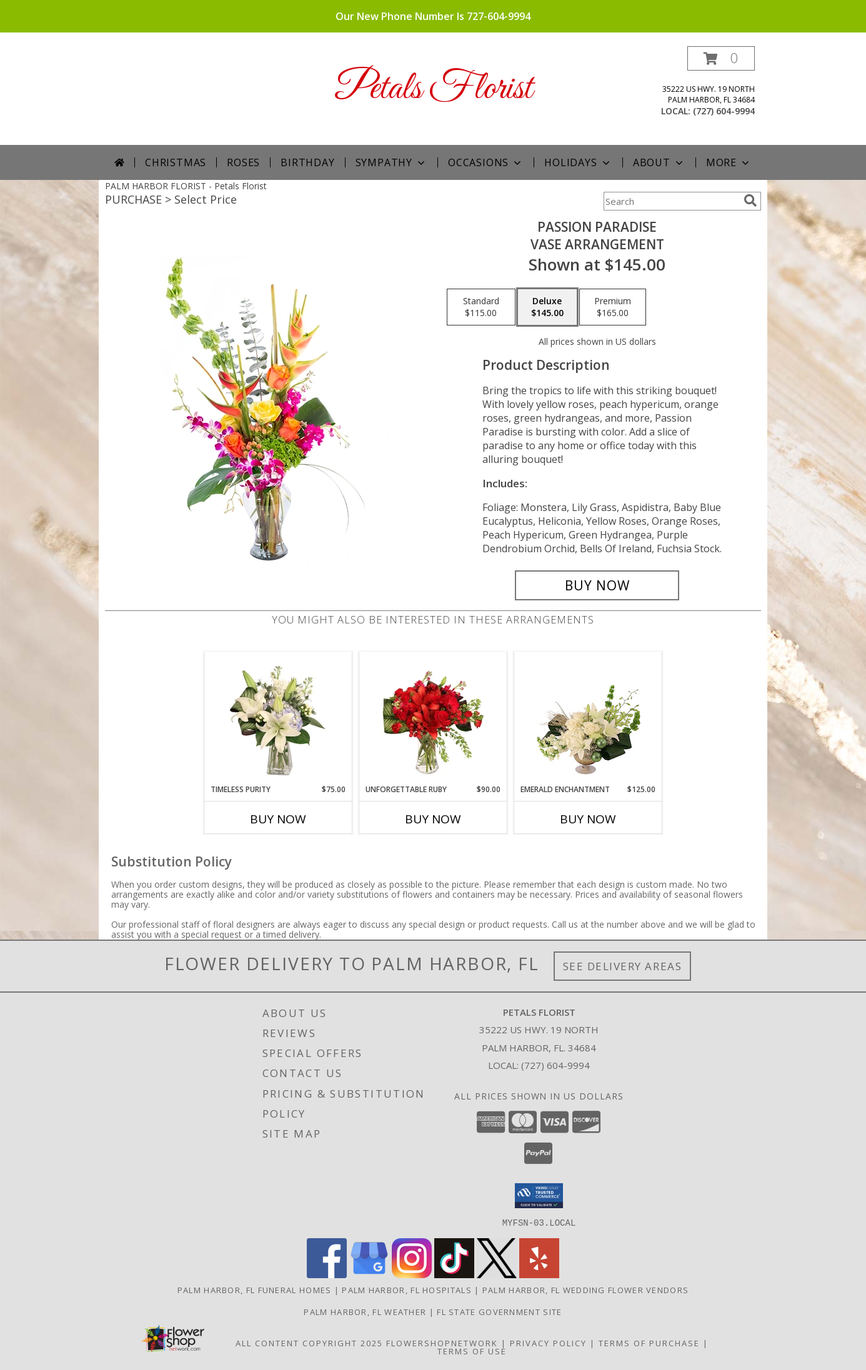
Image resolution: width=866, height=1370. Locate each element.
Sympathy (391, 162)
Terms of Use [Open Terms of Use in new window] (472, 1350)
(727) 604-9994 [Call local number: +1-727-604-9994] (724, 111)
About (659, 162)
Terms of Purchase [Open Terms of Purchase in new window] (649, 1342)
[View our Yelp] (539, 1274)
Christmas (175, 162)
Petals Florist (433, 89)
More (729, 162)
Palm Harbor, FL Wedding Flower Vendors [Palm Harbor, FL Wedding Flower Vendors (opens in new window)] (585, 1289)
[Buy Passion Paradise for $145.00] (597, 585)
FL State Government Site (499, 1311)
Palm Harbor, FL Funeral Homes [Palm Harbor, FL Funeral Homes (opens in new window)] (254, 1289)
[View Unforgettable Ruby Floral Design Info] (433, 718)
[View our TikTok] (454, 1274)
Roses (243, 162)
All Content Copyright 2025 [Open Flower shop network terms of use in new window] (309, 1342)
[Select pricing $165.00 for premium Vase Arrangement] (612, 307)
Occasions (486, 162)
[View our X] (497, 1274)
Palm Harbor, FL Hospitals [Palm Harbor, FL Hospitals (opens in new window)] (407, 1289)
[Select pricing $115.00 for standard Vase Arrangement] (481, 307)
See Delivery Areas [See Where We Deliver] (622, 966)
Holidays (578, 162)
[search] (750, 200)
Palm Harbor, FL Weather (365, 1311)
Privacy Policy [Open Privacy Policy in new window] (548, 1342)
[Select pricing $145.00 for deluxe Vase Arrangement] (547, 307)
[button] (721, 58)
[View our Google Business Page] (369, 1274)
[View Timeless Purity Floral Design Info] (278, 718)
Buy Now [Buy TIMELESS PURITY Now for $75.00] (278, 819)
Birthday (307, 162)
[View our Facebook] (327, 1274)
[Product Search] (671, 201)
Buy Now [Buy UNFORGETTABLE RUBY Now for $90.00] (433, 819)
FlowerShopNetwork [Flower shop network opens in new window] (442, 1342)
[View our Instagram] (412, 1274)
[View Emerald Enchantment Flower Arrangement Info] (588, 718)
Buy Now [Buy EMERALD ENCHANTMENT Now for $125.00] (588, 819)
